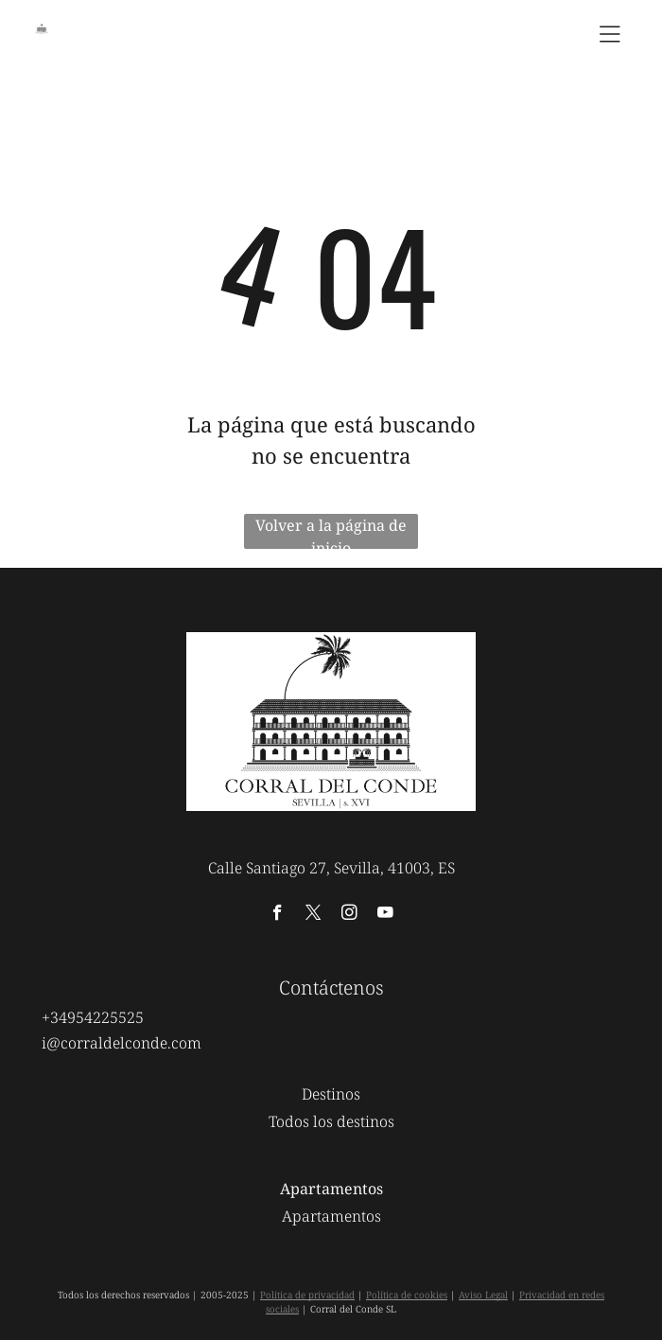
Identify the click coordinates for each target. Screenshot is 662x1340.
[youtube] (385, 915)
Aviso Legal (483, 1294)
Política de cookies (406, 1294)
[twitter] (313, 915)
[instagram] (349, 915)
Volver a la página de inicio (331, 532)
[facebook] (277, 915)
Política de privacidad (307, 1294)
